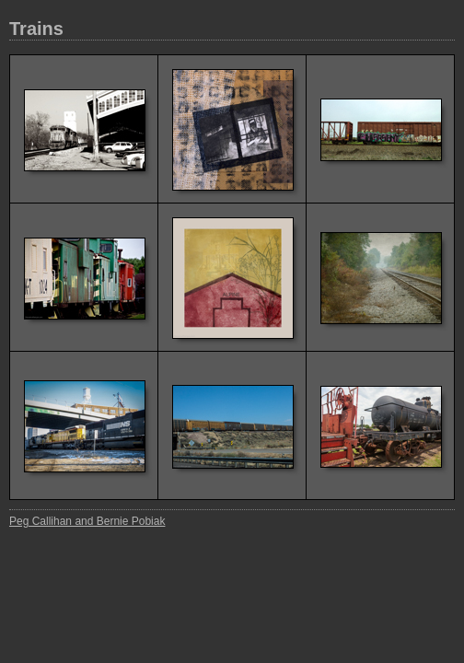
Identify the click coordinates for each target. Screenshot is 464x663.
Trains (36, 28)
